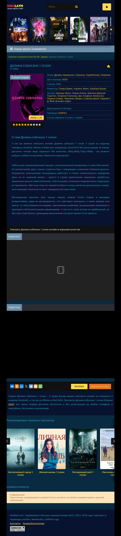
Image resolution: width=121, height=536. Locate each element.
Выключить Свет (100, 386)
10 (39, 124)
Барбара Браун (98, 88)
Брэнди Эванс (63, 93)
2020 (64, 79)
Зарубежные (93, 74)
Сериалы (80, 74)
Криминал (68, 74)
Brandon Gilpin (63, 101)
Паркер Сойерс (55, 98)
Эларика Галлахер (67, 95)
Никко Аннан (79, 93)
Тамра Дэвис (66, 88)
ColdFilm (62, 113)
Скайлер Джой (91, 98)
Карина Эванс (81, 88)
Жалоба (79, 386)
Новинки (105, 74)
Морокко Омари (73, 98)
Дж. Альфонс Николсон (90, 95)
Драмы (58, 74)
